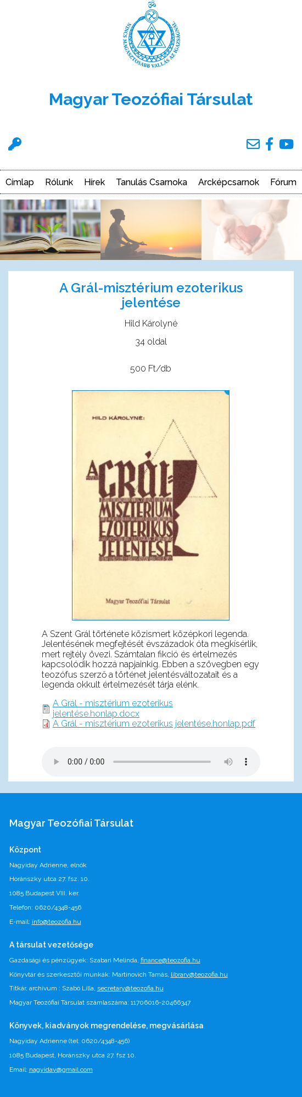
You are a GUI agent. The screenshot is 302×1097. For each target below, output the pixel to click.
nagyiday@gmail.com (61, 1069)
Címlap (19, 182)
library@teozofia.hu (199, 974)
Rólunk (59, 182)
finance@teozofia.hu (170, 960)
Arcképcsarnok (228, 182)
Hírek (94, 182)
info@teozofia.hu (56, 922)
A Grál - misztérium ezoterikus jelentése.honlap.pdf (154, 723)
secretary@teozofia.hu (130, 988)
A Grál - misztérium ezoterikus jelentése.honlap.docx (113, 708)
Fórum (283, 182)
